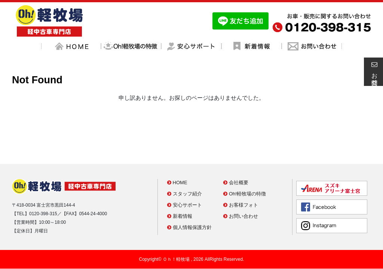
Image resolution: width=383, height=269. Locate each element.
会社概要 (235, 149)
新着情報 (179, 183)
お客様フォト (240, 171)
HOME (177, 149)
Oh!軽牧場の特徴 (244, 160)
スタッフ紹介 (184, 160)
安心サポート (184, 171)
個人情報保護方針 (189, 194)
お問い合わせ (240, 183)
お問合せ (373, 71)
